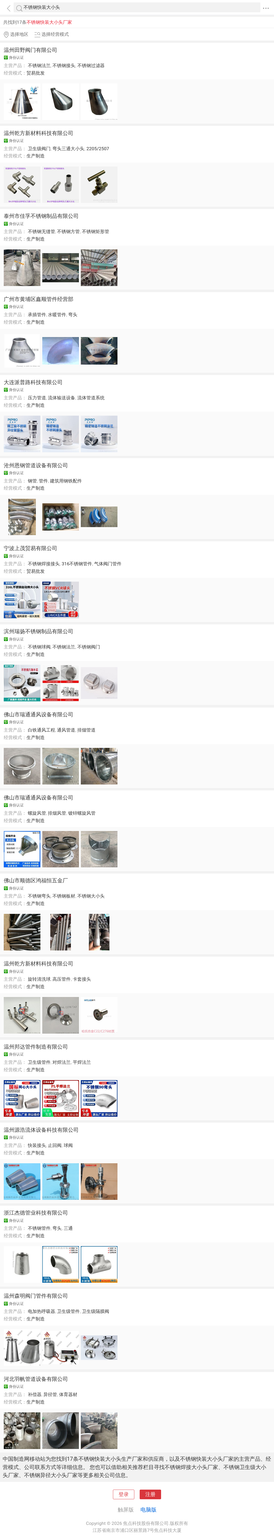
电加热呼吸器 (41, 1311)
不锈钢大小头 (91, 896)
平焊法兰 (82, 1062)
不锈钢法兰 (39, 65)
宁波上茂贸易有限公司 (30, 548)
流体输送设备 (61, 397)
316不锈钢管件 (77, 563)
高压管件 (61, 979)
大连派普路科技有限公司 (33, 382)
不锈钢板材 (63, 896)
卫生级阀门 (39, 148)
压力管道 (37, 397)
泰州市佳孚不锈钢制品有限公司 (41, 216)
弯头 (72, 314)
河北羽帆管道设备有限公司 (36, 1379)
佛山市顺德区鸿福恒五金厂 (36, 880)
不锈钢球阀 (39, 647)
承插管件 (37, 314)
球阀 (68, 1145)
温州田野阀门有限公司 (30, 50)
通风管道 (66, 730)
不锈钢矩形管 (95, 231)
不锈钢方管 (68, 231)
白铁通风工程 (41, 730)
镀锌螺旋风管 (82, 813)
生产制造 (35, 156)
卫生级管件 (39, 1062)
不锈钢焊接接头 (44, 563)
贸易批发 (35, 73)
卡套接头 (82, 979)
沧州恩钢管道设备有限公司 (36, 465)
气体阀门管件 (107, 563)
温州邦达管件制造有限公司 (36, 1047)
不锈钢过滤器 (91, 65)
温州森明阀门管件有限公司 (36, 1296)
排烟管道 (86, 730)
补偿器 (34, 1394)
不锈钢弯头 (39, 896)
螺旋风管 (37, 813)
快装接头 (37, 1145)
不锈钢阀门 (88, 647)
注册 (150, 1494)
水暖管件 (57, 314)
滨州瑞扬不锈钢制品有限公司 (38, 631)
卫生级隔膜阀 (95, 1311)
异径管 (50, 1394)
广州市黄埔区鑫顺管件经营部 (38, 299)
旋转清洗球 (39, 979)
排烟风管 (57, 813)
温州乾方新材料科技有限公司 (38, 133)
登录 (124, 1494)
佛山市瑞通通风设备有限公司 (38, 714)
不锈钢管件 (39, 1228)
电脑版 (148, 1509)
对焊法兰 (61, 1062)
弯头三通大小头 (68, 148)
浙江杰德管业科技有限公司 (36, 1212)
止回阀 (55, 1145)
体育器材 (68, 1394)
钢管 (32, 481)
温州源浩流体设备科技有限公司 (41, 1130)
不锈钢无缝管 (41, 231)
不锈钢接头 (63, 65)
